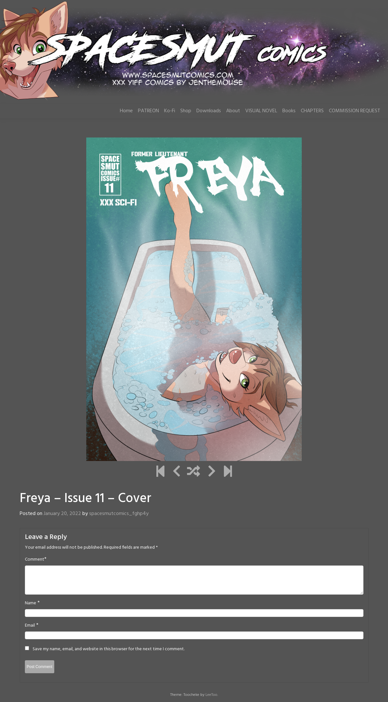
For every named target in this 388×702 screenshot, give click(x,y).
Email (30, 625)
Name (30, 603)
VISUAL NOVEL (261, 111)
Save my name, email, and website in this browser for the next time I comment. (108, 649)
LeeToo (211, 695)
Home (126, 111)
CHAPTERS (312, 111)
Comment (34, 559)
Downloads (208, 111)
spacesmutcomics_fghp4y (119, 514)
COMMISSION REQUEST (354, 111)
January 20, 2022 (62, 514)
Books (289, 111)
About (233, 111)
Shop (185, 111)
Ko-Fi (169, 111)
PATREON (148, 111)
